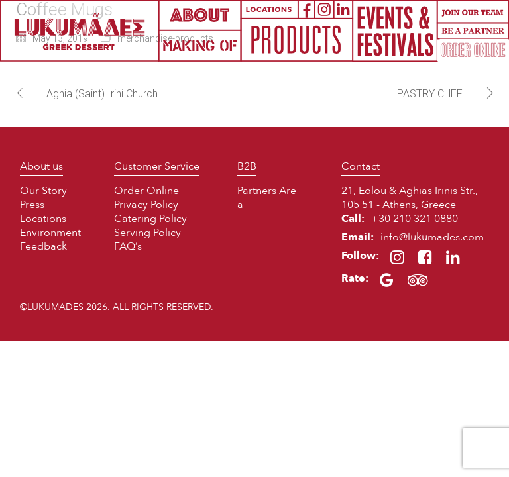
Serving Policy (147, 232)
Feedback (43, 246)
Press (32, 204)
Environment (50, 232)
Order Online (146, 191)
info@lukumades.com (432, 237)
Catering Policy (150, 218)
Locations (43, 218)
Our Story (43, 191)
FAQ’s (128, 246)
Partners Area (266, 198)
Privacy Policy (146, 204)
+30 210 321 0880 (414, 218)
